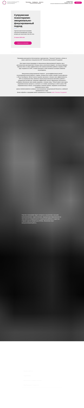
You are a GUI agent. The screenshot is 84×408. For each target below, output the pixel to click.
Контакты (41, 2)
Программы (28, 2)
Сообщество (35, 2)
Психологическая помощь (35, 3)
